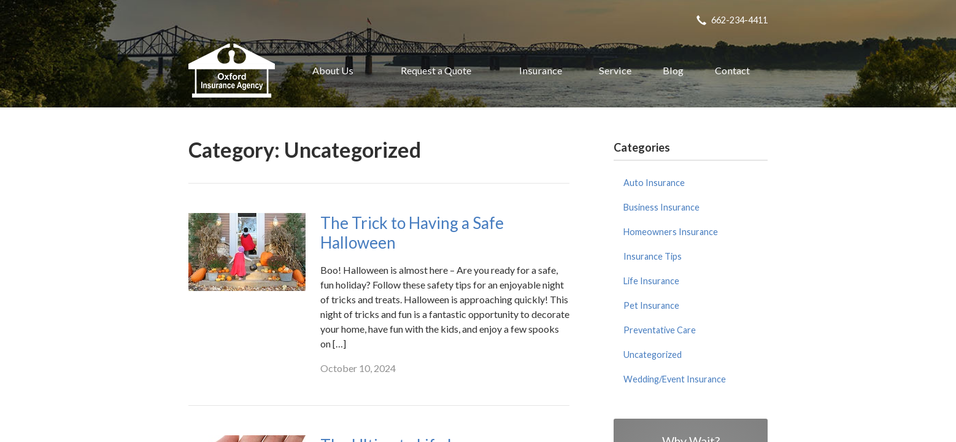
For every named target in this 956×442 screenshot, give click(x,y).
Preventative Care (659, 330)
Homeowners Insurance (670, 232)
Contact (732, 70)
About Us (332, 70)
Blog (673, 70)
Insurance (540, 70)
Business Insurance (661, 207)
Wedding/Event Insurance (674, 379)
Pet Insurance (651, 305)
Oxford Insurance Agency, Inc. (231, 71)
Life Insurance (651, 281)
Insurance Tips (652, 256)
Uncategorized (652, 354)
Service (615, 70)
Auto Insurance (654, 182)
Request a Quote (436, 70)
